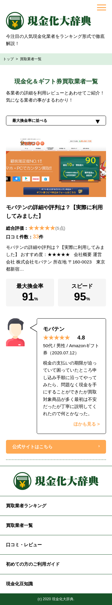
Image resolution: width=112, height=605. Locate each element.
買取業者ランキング (26, 505)
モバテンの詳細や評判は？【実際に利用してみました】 (54, 211)
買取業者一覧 (19, 525)
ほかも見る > (86, 423)
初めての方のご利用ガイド (33, 564)
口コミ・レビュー (24, 544)
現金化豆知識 (19, 583)
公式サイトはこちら (32, 446)
